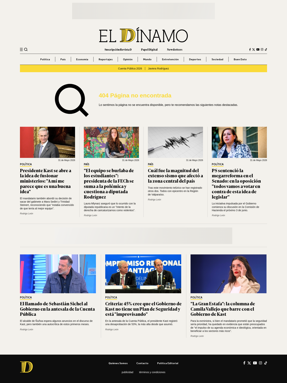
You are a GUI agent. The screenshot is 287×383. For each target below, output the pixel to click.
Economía (82, 59)
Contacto (142, 363)
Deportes (195, 59)
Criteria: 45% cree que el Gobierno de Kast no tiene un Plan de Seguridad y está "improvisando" (143, 308)
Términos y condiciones (152, 372)
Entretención (170, 59)
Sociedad (217, 59)
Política (45, 59)
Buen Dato (240, 59)
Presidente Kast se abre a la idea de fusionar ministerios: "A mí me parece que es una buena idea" (45, 181)
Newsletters (174, 49)
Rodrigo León (26, 213)
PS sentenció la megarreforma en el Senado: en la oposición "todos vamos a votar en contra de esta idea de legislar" (236, 183)
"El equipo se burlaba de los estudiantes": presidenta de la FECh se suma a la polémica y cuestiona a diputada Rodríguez (109, 183)
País (63, 59)
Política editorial (167, 363)
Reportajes (106, 59)
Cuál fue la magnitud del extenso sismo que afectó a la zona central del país (175, 175)
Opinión (128, 59)
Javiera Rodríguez (158, 68)
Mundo (147, 59)
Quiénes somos (118, 363)
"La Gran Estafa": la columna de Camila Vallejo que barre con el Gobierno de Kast (223, 308)
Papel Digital (149, 49)
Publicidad (127, 372)
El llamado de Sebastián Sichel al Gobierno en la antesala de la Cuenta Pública (57, 308)
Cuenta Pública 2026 (130, 68)
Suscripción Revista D (118, 49)
